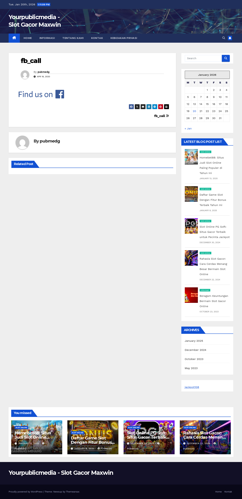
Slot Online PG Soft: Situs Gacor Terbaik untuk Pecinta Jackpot (215, 232)
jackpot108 (192, 387)
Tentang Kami (73, 38)
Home (28, 38)
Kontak (97, 38)
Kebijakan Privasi (123, 38)
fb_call (31, 61)
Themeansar (72, 491)
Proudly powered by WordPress (26, 491)
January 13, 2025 (29, 443)
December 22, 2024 (199, 443)
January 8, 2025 (84, 448)
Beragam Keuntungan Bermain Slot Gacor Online (214, 301)
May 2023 (191, 368)
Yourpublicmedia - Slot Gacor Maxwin (61, 472)
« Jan (188, 128)
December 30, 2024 (142, 443)
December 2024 (195, 350)
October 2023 (194, 359)
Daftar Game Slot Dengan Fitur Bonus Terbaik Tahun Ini (213, 200)
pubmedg (43, 71)
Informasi (47, 38)
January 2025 (194, 340)
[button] (223, 38)
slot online (205, 152)
